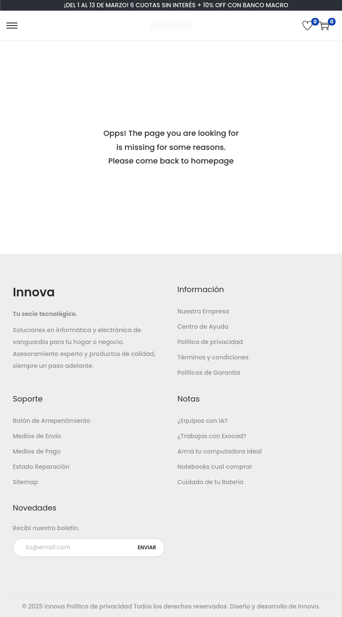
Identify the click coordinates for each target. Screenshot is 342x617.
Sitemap (25, 482)
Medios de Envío (37, 436)
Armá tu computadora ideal (219, 451)
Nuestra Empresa (203, 311)
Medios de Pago (37, 451)
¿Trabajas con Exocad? (211, 436)
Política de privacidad (210, 342)
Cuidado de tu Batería (210, 482)
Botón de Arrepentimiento (51, 420)
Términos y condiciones (213, 357)
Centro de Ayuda (202, 326)
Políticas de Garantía (208, 372)
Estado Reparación (41, 466)
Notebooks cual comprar (214, 466)
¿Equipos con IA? (202, 420)
